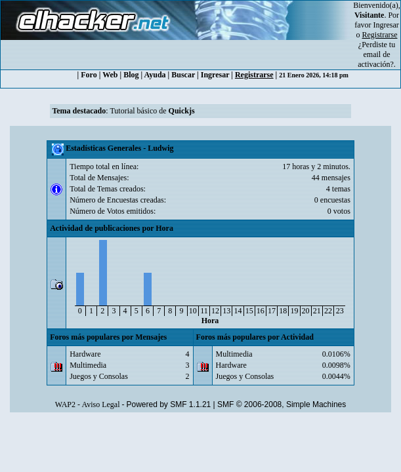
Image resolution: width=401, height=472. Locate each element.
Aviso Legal (100, 404)
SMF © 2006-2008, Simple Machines (281, 404)
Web (109, 74)
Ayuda (154, 74)
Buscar (183, 74)
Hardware (85, 354)
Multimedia (88, 365)
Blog (130, 74)
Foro (88, 74)
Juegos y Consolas (99, 376)
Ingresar (386, 25)
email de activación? (376, 59)
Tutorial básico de (152, 110)
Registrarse (254, 74)
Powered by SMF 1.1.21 (169, 404)
